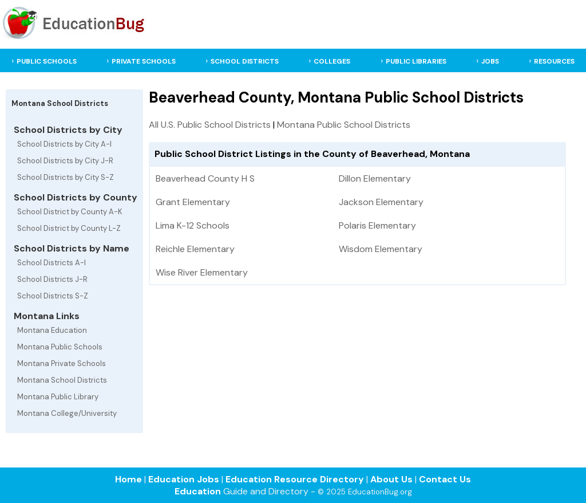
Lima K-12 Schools (192, 225)
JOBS (490, 61)
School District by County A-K (69, 212)
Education (198, 491)
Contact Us (445, 479)
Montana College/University (67, 413)
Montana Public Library (57, 397)
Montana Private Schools (61, 363)
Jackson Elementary (381, 202)
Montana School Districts (62, 380)
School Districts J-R (52, 279)
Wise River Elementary (202, 272)
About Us (391, 479)
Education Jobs (183, 479)
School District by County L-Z (69, 228)
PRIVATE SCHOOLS (144, 61)
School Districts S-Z (52, 296)
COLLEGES (332, 61)
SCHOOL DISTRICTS (245, 61)
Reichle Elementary (195, 249)
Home (128, 479)
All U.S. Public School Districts (210, 125)
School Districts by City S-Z (65, 177)
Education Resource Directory (294, 479)
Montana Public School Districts (343, 125)
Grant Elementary (193, 202)
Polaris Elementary (377, 225)
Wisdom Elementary (380, 249)
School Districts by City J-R (65, 161)
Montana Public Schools (59, 347)
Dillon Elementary (375, 178)
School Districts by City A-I (64, 144)
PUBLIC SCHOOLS (47, 61)
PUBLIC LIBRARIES (416, 61)
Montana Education (52, 330)
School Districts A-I (51, 263)
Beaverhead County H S (205, 178)
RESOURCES (554, 61)
